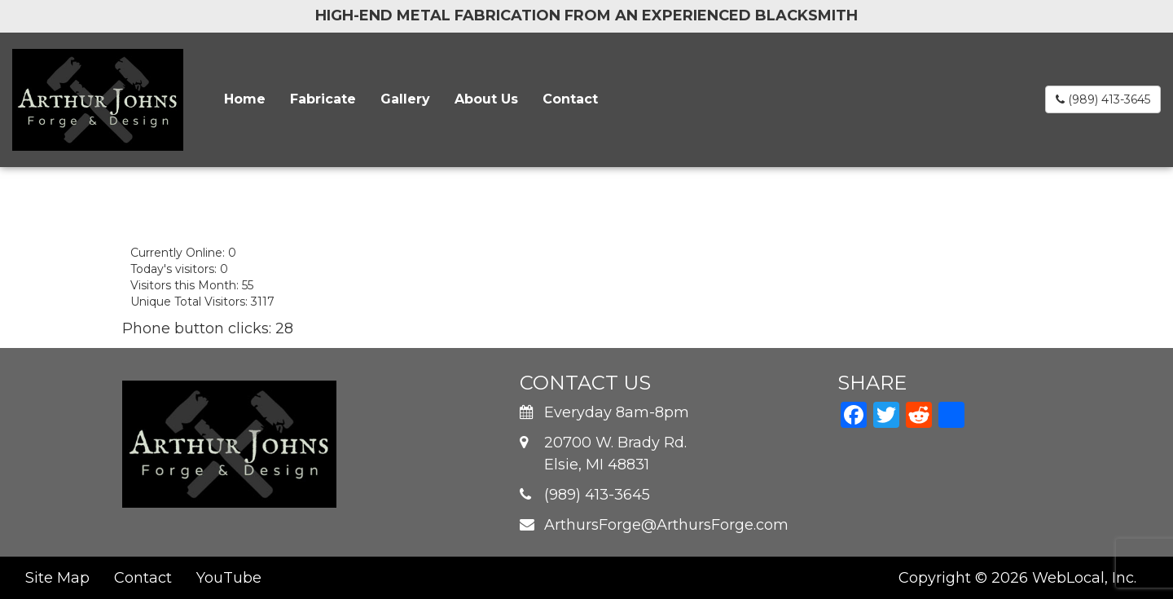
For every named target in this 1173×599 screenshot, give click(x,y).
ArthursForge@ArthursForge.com (666, 525)
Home (245, 99)
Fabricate (323, 99)
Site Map (57, 578)
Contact (570, 99)
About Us (486, 99)
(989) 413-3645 (1103, 99)
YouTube (228, 578)
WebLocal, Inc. (1084, 578)
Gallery (405, 99)
